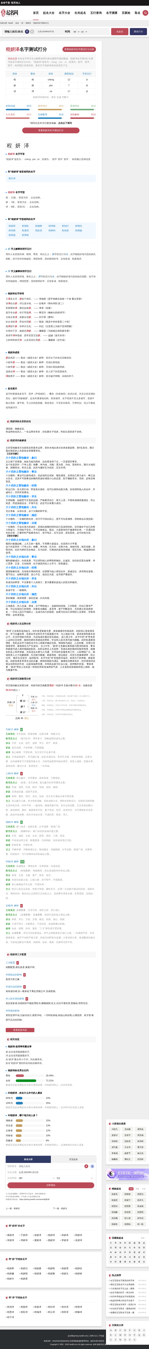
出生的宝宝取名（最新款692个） (123, 1309)
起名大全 (48, 12)
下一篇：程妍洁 (60, 1208)
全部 (131, 1189)
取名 (137, 12)
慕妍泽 (10, 1235)
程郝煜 (12, 226)
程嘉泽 (37, 1307)
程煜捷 (12, 235)
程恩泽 (10, 1312)
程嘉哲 (115, 1200)
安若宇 (128, 1135)
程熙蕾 (128, 1206)
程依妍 (65, 230)
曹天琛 (140, 1147)
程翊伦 (78, 226)
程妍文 (65, 1273)
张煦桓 (115, 1141)
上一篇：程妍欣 (13, 1208)
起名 (17, 23)
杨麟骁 (115, 1159)
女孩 (143, 1189)
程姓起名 (116, 1189)
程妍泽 (34, 685)
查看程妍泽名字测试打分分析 (79, 49)
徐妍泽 (37, 1235)
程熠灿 (128, 1224)
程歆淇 (38, 230)
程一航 (140, 1224)
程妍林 (78, 1273)
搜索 (145, 13)
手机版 (101, 1336)
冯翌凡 (115, 1129)
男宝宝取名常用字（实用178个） (123, 1305)
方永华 (128, 1147)
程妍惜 (24, 1273)
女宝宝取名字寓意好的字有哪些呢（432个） (122, 1280)
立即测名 (50, 1185)
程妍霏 (65, 1268)
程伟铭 (52, 226)
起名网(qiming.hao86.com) (78, 1336)
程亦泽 (65, 1307)
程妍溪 (37, 1273)
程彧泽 (37, 1312)
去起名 (119, 31)
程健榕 (38, 226)
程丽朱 (115, 1224)
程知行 (65, 226)
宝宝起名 (73, 1159)
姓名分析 (28, 1159)
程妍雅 (51, 1273)
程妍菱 (37, 1268)
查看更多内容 (20, 1030)
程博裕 (25, 235)
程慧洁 (140, 1194)
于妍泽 (24, 1235)
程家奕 (115, 1194)
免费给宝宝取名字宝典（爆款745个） (122, 1313)
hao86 (10, 23)
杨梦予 (128, 1153)
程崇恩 (128, 1212)
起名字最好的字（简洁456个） (122, 1293)
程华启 (140, 1218)
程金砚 (140, 1206)
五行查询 (96, 12)
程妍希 (10, 1268)
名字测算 (111, 12)
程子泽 (10, 1317)
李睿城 (115, 1153)
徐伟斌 (140, 1141)
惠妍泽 (51, 1240)
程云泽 (51, 1312)
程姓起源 (12, 58)
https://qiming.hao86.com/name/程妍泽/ (34, 1199)
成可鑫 (115, 1147)
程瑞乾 (25, 226)
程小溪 (128, 1218)
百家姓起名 (117, 1238)
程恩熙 (140, 1212)
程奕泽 (65, 1312)
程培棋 (12, 230)
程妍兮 (10, 1278)
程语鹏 (115, 1218)
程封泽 (51, 1307)
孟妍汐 (115, 1135)
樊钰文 (128, 1159)
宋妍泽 (10, 1240)
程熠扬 (78, 230)
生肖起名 (80, 12)
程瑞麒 (115, 1212)
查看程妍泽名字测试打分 (50, 130)
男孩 (137, 1189)
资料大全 (93, 1336)
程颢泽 (24, 1307)
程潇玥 (25, 230)
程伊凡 (140, 1200)
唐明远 (140, 1129)
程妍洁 (24, 1268)
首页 (36, 12)
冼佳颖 (128, 1129)
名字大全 (64, 12)
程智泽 (78, 1307)
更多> (143, 1238)
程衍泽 (12, 178)
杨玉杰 (140, 1153)
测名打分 (138, 31)
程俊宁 (128, 1200)
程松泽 (24, 1312)
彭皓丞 (128, 1141)
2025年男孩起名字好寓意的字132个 (122, 1297)
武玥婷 (140, 1159)
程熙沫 (115, 1206)
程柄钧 (52, 230)
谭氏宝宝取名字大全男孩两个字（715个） (122, 1284)
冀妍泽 (37, 1240)
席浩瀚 (140, 1135)
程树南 (128, 1194)
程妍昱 (24, 1278)
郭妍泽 (78, 1235)
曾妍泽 (51, 1235)
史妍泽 (78, 1240)
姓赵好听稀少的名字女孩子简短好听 (122, 1301)
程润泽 (10, 1307)
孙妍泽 (65, 1235)
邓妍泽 (24, 1240)
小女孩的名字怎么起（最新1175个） (122, 1289)
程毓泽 (78, 1312)
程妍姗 (10, 1273)
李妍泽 (65, 1240)
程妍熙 (51, 1268)
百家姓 (126, 12)
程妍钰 (78, 1268)
